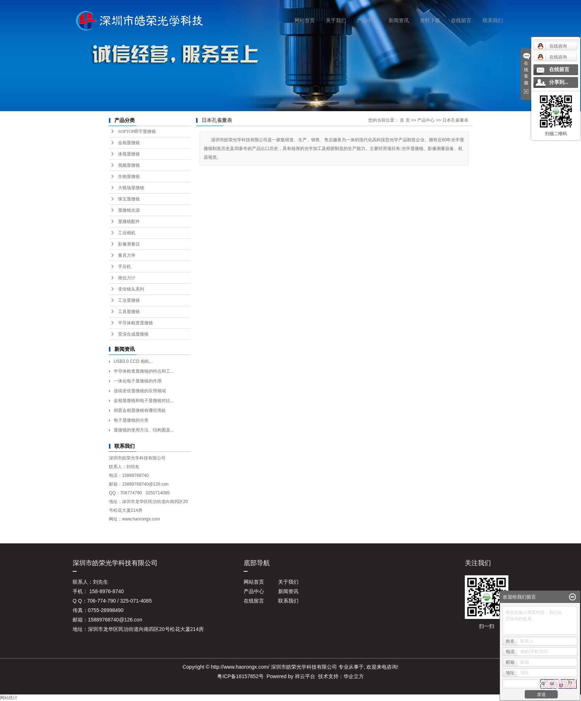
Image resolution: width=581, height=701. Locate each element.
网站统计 (8, 697)
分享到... (558, 82)
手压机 (124, 266)
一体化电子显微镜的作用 (138, 381)
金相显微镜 (129, 142)
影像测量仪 (129, 244)
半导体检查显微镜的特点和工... (144, 371)
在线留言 (461, 20)
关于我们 (336, 20)
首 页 (405, 120)
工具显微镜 (129, 311)
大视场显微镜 (131, 187)
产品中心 (367, 20)
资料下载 (430, 20)
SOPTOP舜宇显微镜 (137, 131)
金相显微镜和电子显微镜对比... (144, 400)
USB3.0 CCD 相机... (133, 361)
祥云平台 (305, 676)
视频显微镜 (129, 165)
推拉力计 (126, 277)
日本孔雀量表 (455, 120)
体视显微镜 (129, 154)
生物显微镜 (129, 176)
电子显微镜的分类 (131, 420)
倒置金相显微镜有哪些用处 (140, 410)
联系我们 (493, 20)
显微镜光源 (129, 210)
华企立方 (354, 676)
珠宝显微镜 (129, 199)
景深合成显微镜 (133, 334)
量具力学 (126, 255)
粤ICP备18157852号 (240, 676)
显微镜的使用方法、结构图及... (144, 430)
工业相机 (126, 232)
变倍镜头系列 (131, 289)
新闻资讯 (399, 20)
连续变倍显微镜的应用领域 (140, 390)
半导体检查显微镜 (135, 322)
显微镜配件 (129, 221)
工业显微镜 (129, 300)
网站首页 (304, 20)
